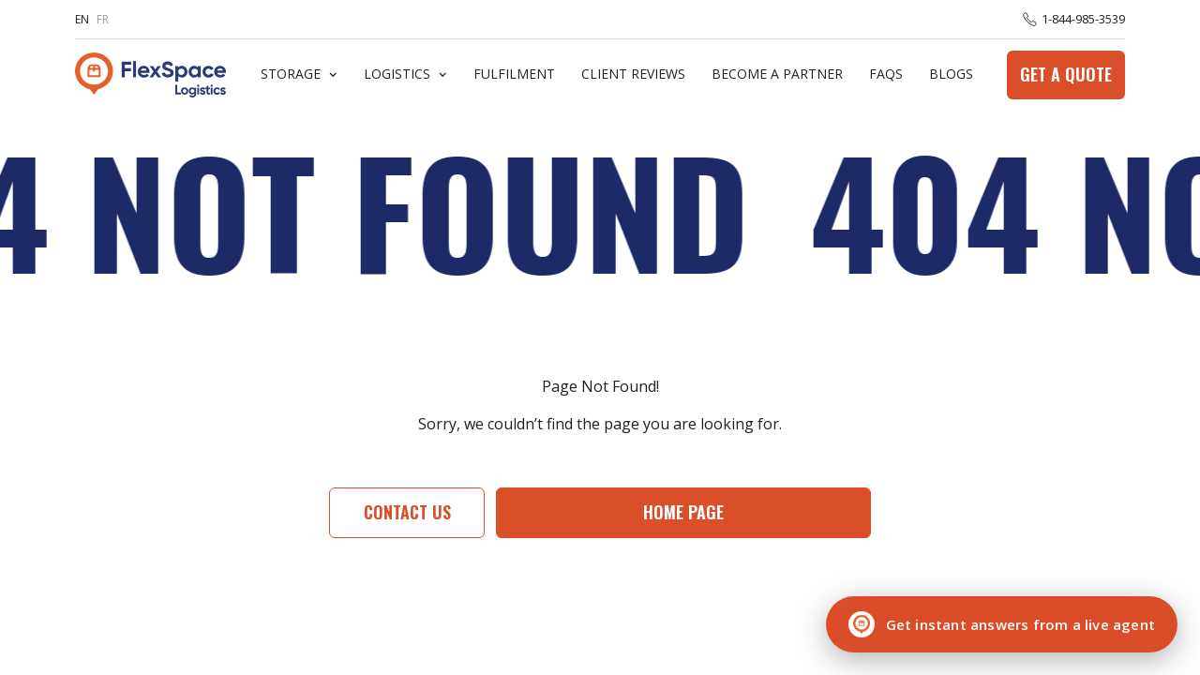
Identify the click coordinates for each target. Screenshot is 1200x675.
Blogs (951, 74)
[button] (299, 74)
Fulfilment (514, 74)
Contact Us (407, 512)
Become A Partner (777, 74)
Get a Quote (1066, 74)
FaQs (886, 74)
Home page (683, 512)
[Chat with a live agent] (1002, 624)
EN (82, 19)
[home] (150, 75)
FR (103, 19)
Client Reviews (633, 74)
